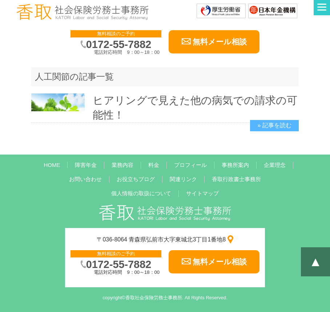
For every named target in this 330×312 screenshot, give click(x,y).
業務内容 (122, 165)
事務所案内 (235, 165)
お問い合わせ (85, 179)
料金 (153, 165)
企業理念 (275, 165)
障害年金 (86, 165)
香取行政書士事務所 (236, 179)
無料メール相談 (220, 41)
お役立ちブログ (136, 179)
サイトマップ (202, 193)
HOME (52, 165)
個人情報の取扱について (141, 193)
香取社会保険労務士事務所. (154, 297)
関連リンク (183, 179)
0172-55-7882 (118, 44)
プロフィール (190, 165)
